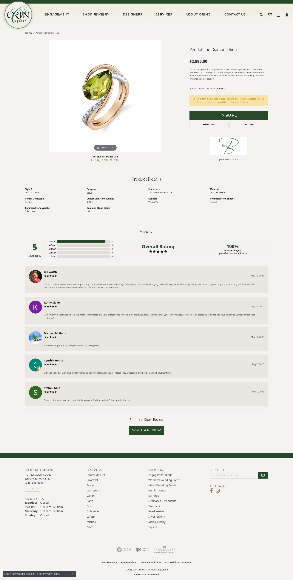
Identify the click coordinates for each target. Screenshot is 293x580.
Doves (90, 506)
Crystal (152, 527)
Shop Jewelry (96, 14)
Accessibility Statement (178, 562)
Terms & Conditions (150, 562)
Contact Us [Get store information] (32, 488)
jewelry (28, 33)
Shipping (209, 125)
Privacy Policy (128, 562)
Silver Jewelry (156, 516)
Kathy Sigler (52, 302)
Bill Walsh (50, 272)
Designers (132, 14)
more (221, 88)
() (113, 241)
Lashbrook (93, 490)
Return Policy (109, 562)
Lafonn (91, 516)
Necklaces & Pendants (162, 501)
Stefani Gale (52, 388)
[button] (261, 14)
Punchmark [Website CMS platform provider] (153, 574)
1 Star (52, 256)
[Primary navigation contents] (145, 15)
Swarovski (93, 480)
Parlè (90, 501)
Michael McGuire (55, 333)
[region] (105, 96)
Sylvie (90, 485)
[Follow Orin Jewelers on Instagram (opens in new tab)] (218, 490)
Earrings (153, 495)
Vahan (91, 495)
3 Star (52, 248)
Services (164, 14)
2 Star (52, 252)
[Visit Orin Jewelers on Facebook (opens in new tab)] (211, 490)
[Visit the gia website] (124, 549)
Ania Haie (93, 511)
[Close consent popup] (73, 574)
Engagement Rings (160, 475)
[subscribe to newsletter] (263, 475)
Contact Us (235, 14)
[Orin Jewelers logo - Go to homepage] (18, 15)
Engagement (57, 14)
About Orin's (198, 14)
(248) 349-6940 (105, 160)
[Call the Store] (34, 482)
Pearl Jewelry (156, 511)
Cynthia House (53, 360)
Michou (91, 522)
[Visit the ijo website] (142, 549)
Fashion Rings (157, 490)
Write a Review (146, 430)
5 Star (52, 241)
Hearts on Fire (96, 475)
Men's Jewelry (157, 522)
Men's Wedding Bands (162, 485)
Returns (249, 125)
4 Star (52, 245)
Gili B (89, 192)
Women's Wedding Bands (164, 480)
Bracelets (154, 506)
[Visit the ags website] (164, 549)
